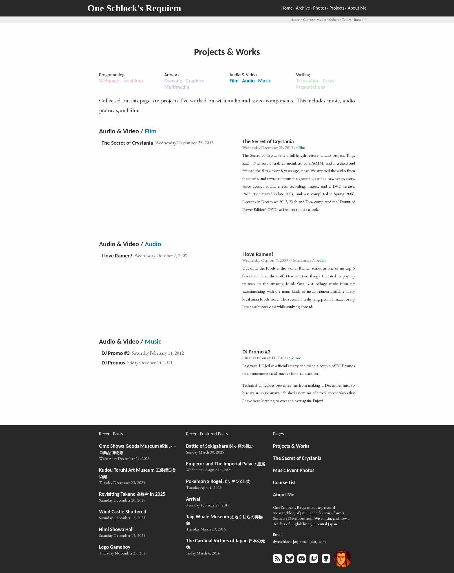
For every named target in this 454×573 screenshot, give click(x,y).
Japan (296, 19)
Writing (303, 75)
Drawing (173, 81)
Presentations (310, 87)
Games (308, 19)
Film (234, 81)
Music (264, 81)
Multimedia (176, 87)
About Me (357, 8)
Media (321, 19)
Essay (329, 81)
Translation (308, 81)
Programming (112, 75)
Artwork (172, 75)
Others (334, 19)
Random (360, 19)
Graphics (194, 81)
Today (346, 19)
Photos (319, 8)
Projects (337, 8)
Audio (248, 81)
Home (287, 8)
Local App (132, 81)
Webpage (109, 81)
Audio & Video (243, 75)
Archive (303, 8)
